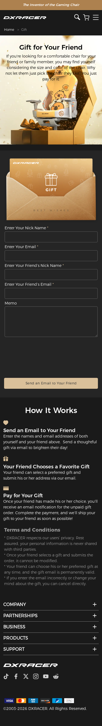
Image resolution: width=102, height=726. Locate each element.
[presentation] (51, 355)
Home (9, 30)
